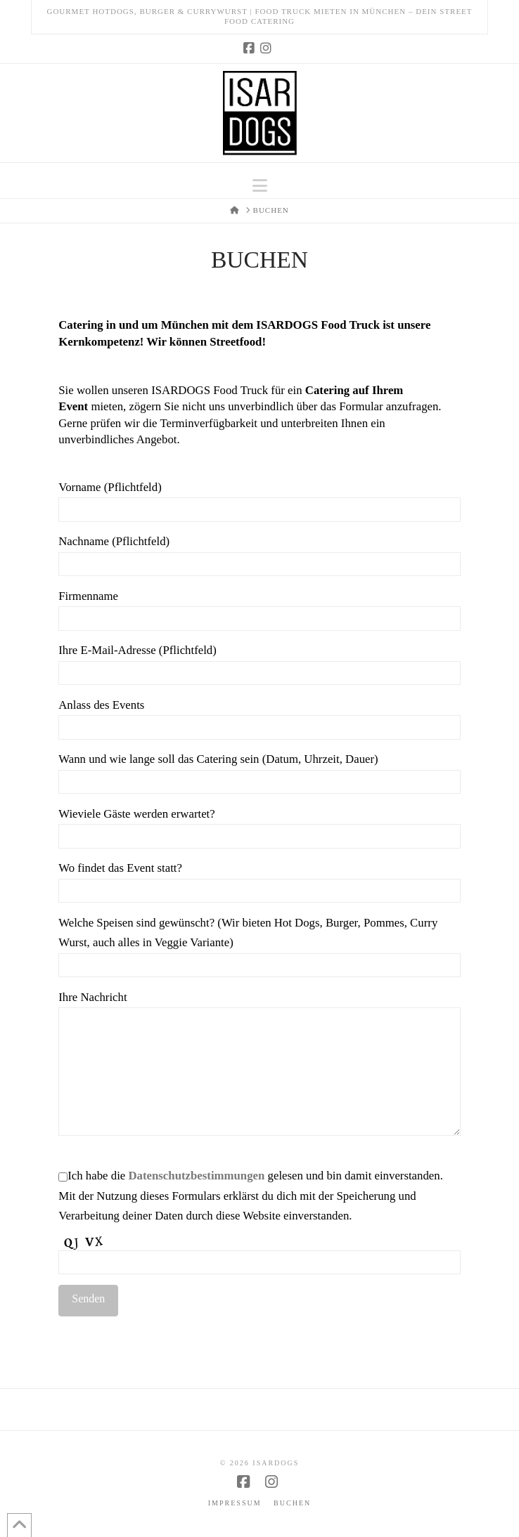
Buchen (292, 1503)
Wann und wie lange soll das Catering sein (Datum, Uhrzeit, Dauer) (259, 771)
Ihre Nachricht (259, 1007)
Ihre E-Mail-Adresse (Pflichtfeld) (259, 662)
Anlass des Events (259, 717)
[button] (259, 186)
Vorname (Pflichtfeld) (259, 499)
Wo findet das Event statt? (259, 880)
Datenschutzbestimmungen (196, 1175)
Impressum (235, 1503)
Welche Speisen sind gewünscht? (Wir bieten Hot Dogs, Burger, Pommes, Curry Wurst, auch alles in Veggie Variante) (259, 945)
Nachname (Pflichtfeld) (259, 554)
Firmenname (259, 608)
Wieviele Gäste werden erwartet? (259, 826)
